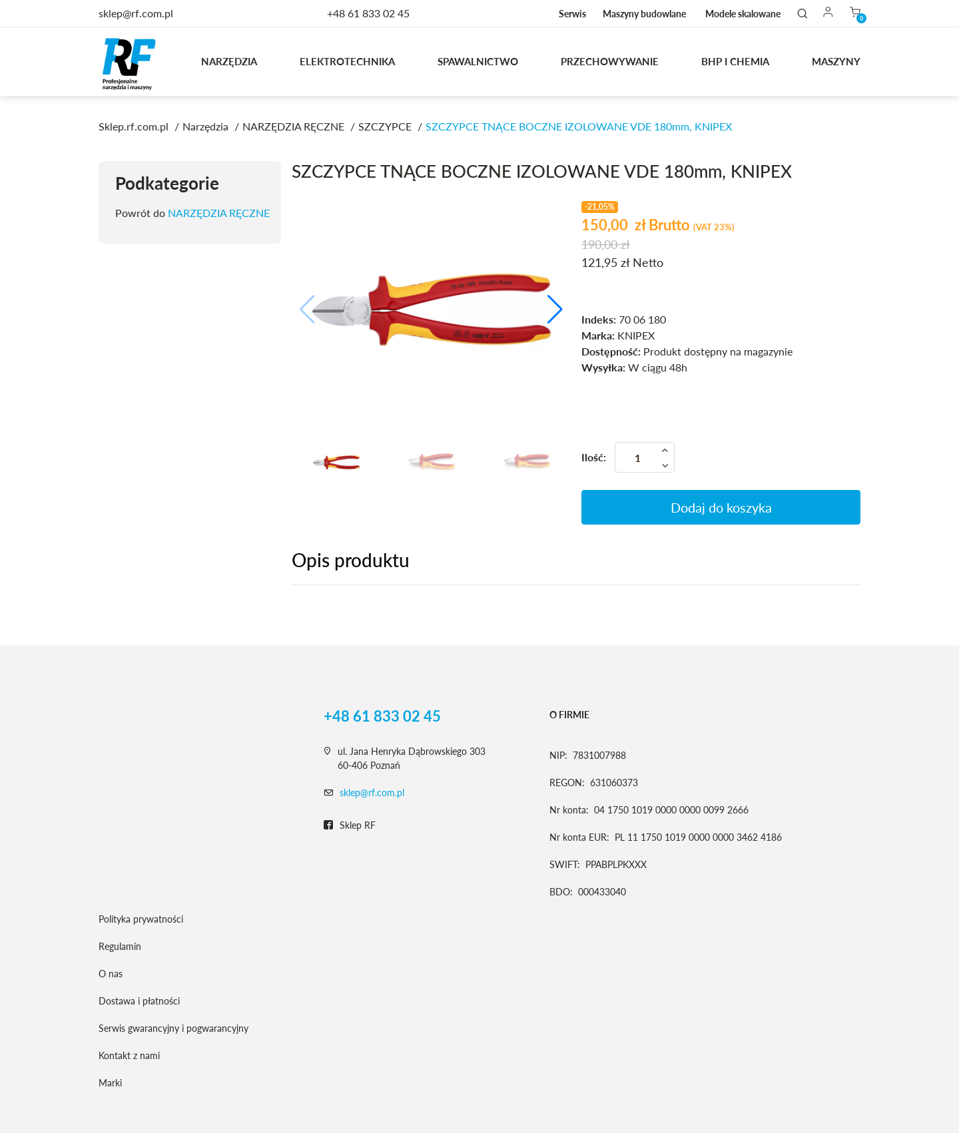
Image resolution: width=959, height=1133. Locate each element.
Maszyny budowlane (644, 13)
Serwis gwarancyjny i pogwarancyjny (173, 1028)
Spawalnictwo (478, 61)
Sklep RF (350, 825)
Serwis (572, 13)
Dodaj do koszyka (721, 507)
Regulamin (120, 946)
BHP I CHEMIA (735, 61)
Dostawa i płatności (139, 1001)
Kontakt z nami (129, 1055)
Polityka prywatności (141, 919)
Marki (110, 1082)
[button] (555, 309)
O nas (111, 973)
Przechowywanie (610, 61)
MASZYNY (836, 61)
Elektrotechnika (347, 61)
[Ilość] (645, 457)
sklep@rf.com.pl (372, 792)
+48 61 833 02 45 (368, 13)
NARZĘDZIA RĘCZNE (219, 212)
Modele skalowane (743, 13)
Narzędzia (229, 61)
